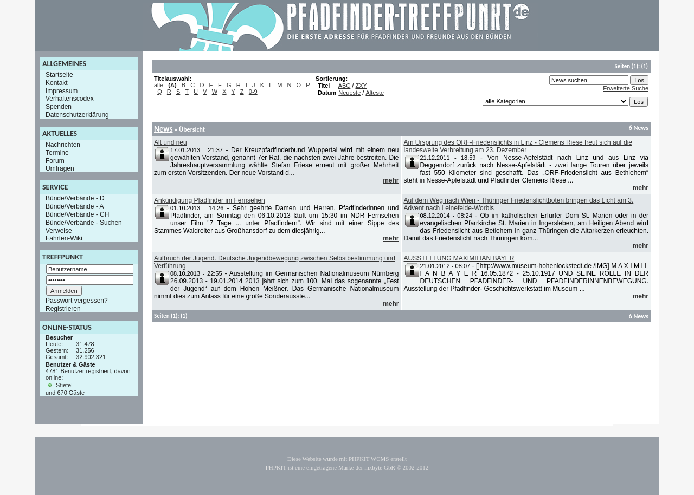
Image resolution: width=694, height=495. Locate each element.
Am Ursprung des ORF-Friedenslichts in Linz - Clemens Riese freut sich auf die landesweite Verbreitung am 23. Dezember (518, 146)
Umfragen (60, 168)
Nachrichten (63, 144)
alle (158, 85)
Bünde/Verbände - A (75, 206)
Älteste (374, 92)
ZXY (361, 85)
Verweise (59, 230)
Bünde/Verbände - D (75, 198)
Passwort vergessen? (77, 300)
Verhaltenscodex (70, 98)
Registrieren (63, 308)
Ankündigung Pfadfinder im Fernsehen (209, 200)
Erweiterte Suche (625, 88)
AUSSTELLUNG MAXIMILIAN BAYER (459, 258)
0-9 (253, 91)
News (163, 129)
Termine (57, 153)
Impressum (62, 90)
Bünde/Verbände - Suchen (84, 222)
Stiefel (64, 385)
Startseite (59, 75)
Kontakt (57, 83)
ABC (344, 85)
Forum (55, 160)
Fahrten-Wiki (64, 238)
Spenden (59, 106)
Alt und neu (170, 142)
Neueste (349, 92)
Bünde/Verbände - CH (77, 214)
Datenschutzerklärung (77, 115)
